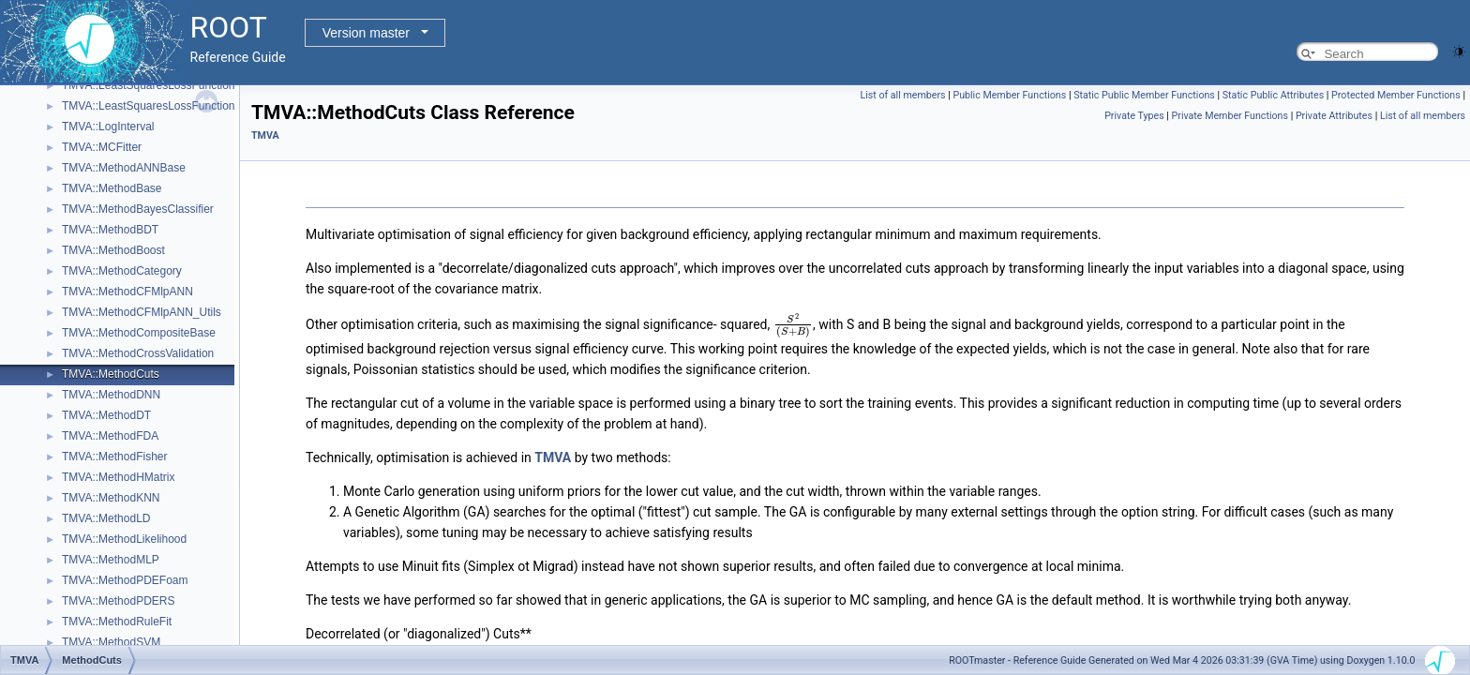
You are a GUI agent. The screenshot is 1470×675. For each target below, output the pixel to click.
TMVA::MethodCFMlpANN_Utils (141, 312)
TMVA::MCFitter (102, 147)
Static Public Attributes (1273, 95)
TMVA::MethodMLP (110, 559)
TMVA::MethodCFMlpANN (127, 291)
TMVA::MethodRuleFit (117, 621)
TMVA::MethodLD (106, 518)
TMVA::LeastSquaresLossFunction (148, 85)
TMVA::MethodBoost (113, 250)
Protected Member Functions (1396, 95)
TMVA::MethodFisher (114, 456)
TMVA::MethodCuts (110, 374)
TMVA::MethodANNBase (124, 167)
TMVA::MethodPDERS (118, 601)
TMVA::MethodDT (106, 415)
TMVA (265, 135)
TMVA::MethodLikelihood (124, 539)
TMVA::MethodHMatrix (118, 477)
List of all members (902, 95)
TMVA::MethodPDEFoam (125, 580)
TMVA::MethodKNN (110, 497)
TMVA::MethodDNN (111, 394)
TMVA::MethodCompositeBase (139, 332)
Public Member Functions (1009, 95)
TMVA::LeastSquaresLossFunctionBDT (160, 105)
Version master (366, 32)
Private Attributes (1334, 116)
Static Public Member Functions (1144, 95)
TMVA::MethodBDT (110, 229)
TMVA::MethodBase (112, 188)
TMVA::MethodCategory (122, 271)
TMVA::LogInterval (108, 126)
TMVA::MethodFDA (110, 435)
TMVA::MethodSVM (111, 642)
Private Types (1134, 116)
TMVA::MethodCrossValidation (138, 353)
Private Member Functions (1230, 116)
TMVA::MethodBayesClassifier (138, 209)
